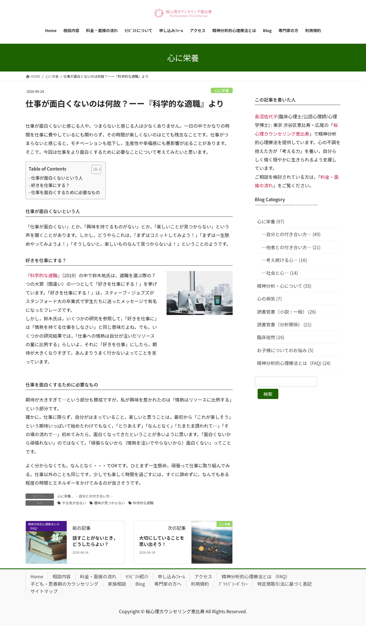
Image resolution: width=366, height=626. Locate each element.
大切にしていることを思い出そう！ (161, 540)
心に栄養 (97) (270, 221)
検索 (267, 393)
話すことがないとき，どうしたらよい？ (95, 540)
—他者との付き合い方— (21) (291, 247)
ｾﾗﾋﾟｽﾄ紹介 (137, 576)
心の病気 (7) (269, 298)
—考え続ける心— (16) (284, 260)
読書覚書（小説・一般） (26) (286, 311)
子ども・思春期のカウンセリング (64, 583)
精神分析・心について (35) (284, 285)
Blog (140, 583)
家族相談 (117, 583)
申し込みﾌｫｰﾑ (171, 576)
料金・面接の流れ (98, 576)
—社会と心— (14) (280, 272)
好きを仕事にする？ (50, 185)
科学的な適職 (43, 275)
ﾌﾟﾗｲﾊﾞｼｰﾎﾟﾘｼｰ (233, 583)
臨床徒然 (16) (270, 337)
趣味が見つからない (109, 502)
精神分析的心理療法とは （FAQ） (256, 576)
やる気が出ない (74, 502)
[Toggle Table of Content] (93, 169)
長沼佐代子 (266, 116)
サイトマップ (44, 591)
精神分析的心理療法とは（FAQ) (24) (294, 363)
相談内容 (61, 576)
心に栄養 (221, 90)
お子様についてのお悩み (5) (285, 350)
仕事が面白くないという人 (57, 178)
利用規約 (200, 583)
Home (36, 576)
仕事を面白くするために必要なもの (65, 192)
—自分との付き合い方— (94, 495)
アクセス (203, 576)
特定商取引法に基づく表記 (284, 583)
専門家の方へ (168, 583)
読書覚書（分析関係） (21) (284, 324)
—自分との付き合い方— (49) (291, 234)
